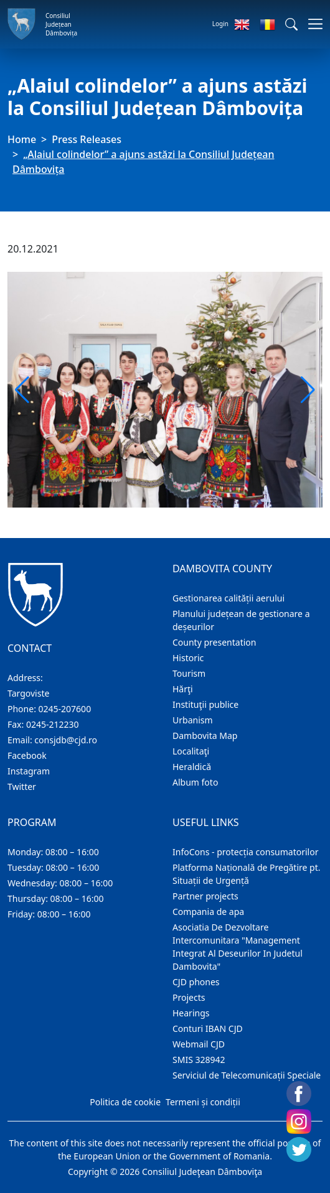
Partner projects (205, 896)
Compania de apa (208, 911)
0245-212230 (52, 724)
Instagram (28, 771)
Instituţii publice (205, 704)
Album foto (195, 782)
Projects (188, 997)
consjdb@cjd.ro (65, 740)
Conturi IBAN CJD (207, 1028)
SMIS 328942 (198, 1059)
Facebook (27, 755)
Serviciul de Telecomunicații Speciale (246, 1075)
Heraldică (191, 767)
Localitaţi (190, 751)
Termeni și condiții (203, 1102)
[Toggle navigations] (312, 24)
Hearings (191, 1013)
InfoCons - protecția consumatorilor (245, 852)
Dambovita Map (204, 735)
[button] (291, 24)
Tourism (188, 673)
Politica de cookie (125, 1102)
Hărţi (182, 689)
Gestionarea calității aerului (228, 598)
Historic (188, 658)
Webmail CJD (198, 1044)
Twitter (21, 786)
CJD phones (196, 982)
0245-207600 (65, 709)
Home (21, 139)
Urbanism (192, 720)
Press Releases (86, 139)
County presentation (214, 642)
